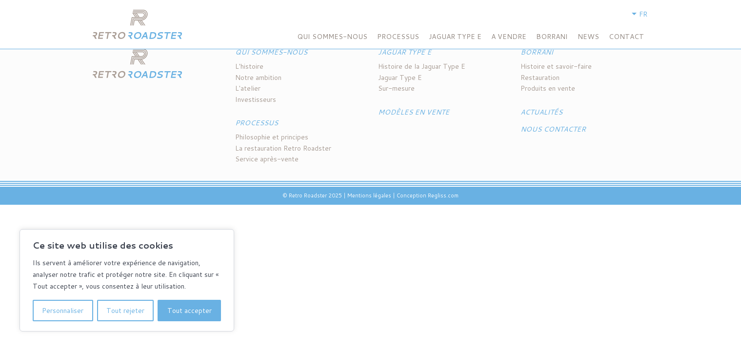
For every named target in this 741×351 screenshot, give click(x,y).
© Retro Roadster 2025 (312, 195)
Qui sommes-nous (332, 36)
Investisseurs (255, 99)
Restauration (540, 77)
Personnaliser (62, 310)
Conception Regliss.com (428, 195)
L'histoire (249, 66)
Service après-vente (267, 159)
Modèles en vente (413, 112)
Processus (398, 36)
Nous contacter (553, 129)
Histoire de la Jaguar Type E (421, 66)
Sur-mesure (396, 88)
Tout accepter (189, 310)
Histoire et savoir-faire (556, 66)
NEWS (588, 36)
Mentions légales (369, 195)
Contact (626, 36)
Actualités (541, 112)
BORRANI (552, 36)
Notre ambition (258, 77)
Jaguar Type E (455, 36)
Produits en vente (548, 88)
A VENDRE (508, 36)
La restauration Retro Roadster (283, 148)
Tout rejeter (125, 310)
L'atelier (247, 88)
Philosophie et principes (271, 137)
